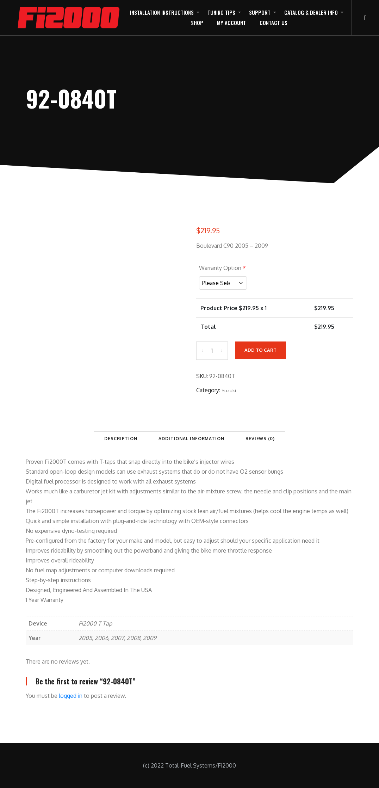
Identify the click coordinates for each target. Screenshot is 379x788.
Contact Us (273, 22)
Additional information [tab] (191, 438)
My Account (231, 22)
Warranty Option (222, 267)
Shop (197, 22)
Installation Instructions (162, 12)
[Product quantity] (212, 350)
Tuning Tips (221, 12)
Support (260, 12)
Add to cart (260, 350)
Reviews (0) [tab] (260, 438)
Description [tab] (120, 438)
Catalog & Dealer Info (311, 12)
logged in (70, 695)
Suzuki (229, 390)
